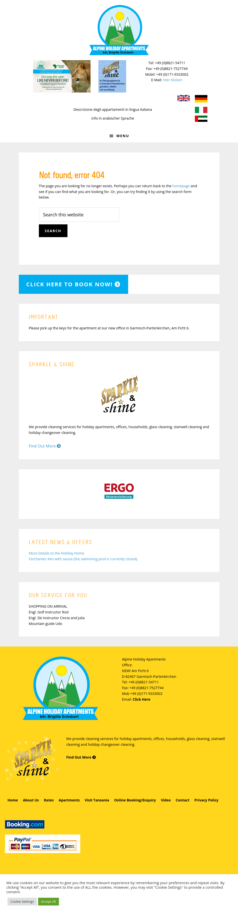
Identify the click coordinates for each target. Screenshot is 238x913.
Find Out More (45, 446)
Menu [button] (122, 135)
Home (13, 800)
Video (166, 800)
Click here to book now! (73, 284)
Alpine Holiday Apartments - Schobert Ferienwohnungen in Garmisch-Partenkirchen (119, 30)
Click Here (141, 699)
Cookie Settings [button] (22, 901)
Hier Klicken (172, 79)
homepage (181, 186)
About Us (31, 800)
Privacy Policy (206, 800)
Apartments (69, 800)
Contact (183, 800)
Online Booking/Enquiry (135, 800)
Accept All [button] (48, 901)
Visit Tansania (97, 800)
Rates (49, 800)
